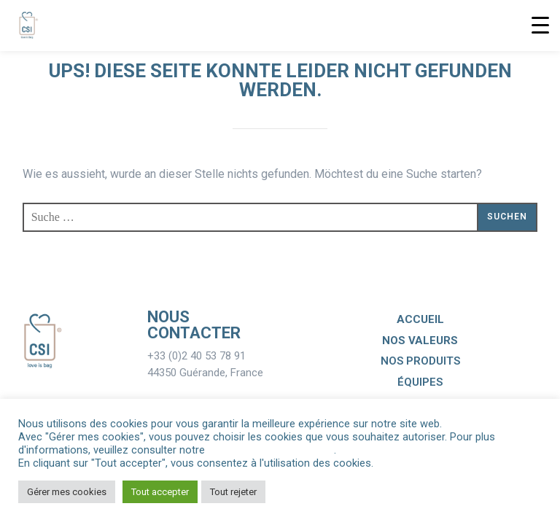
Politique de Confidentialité (271, 449)
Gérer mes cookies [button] (66, 491)
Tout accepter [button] (160, 491)
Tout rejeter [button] (233, 491)
